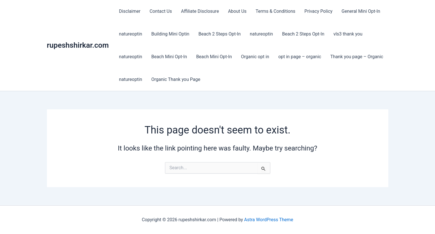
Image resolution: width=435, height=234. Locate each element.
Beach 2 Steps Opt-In (219, 34)
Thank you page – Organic (356, 56)
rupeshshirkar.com (78, 45)
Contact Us (161, 11)
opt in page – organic (299, 56)
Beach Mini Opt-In (169, 56)
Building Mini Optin (170, 34)
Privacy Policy (318, 11)
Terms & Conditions (276, 11)
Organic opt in (255, 56)
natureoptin (130, 34)
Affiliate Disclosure (200, 11)
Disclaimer (129, 11)
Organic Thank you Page (175, 79)
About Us (237, 11)
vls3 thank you (347, 34)
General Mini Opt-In (361, 11)
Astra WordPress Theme (268, 219)
